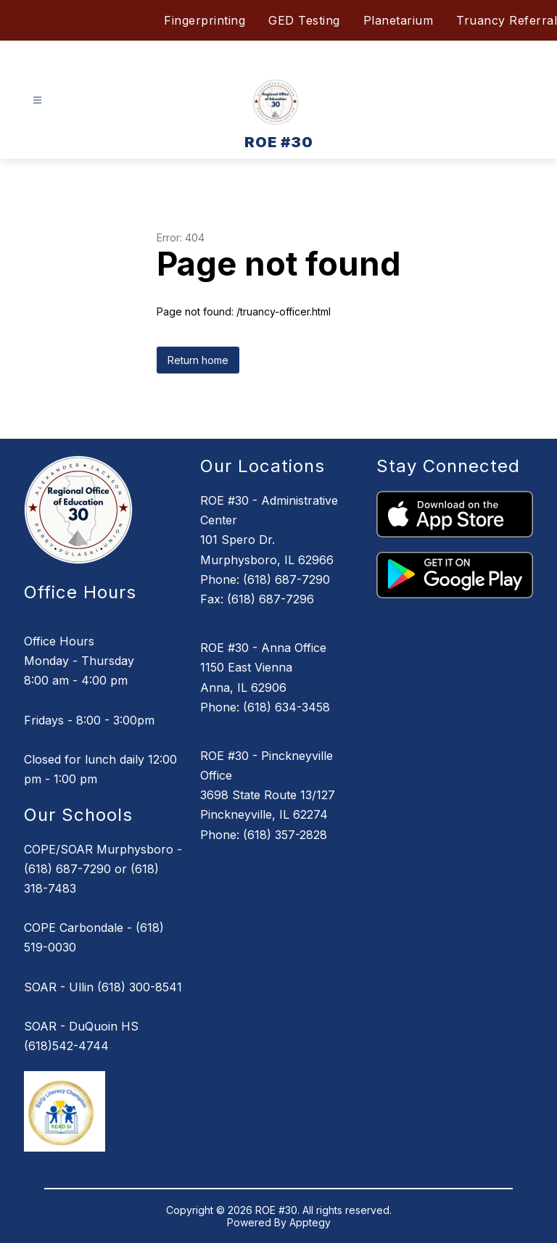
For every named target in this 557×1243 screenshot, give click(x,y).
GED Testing (304, 20)
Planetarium (398, 20)
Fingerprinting (204, 20)
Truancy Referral (506, 20)
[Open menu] (37, 100)
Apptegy (310, 1222)
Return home (198, 360)
